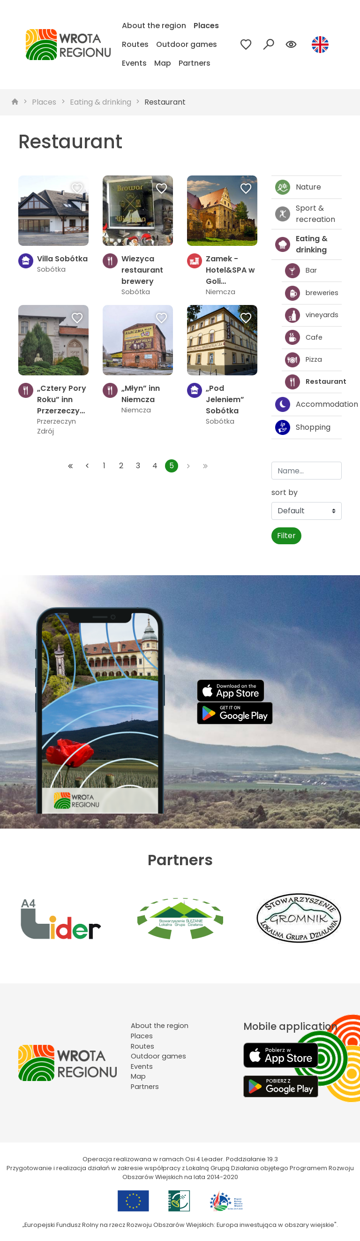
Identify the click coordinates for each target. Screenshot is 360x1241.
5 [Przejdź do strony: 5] (171, 465)
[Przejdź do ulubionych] (246, 44)
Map (162, 63)
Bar (301, 270)
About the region (154, 25)
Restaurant (165, 102)
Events (134, 63)
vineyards (311, 315)
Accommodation (308, 404)
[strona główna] (15, 102)
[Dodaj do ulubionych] (77, 189)
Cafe (303, 337)
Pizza (303, 359)
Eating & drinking (100, 102)
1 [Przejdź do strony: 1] (104, 465)
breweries (311, 293)
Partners (194, 63)
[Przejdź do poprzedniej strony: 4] (87, 465)
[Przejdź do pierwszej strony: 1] (70, 465)
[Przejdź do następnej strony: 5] (188, 465)
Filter (286, 535)
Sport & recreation (305, 214)
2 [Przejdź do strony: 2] (121, 465)
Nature (298, 187)
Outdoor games (186, 44)
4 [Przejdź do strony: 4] (155, 465)
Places (206, 25)
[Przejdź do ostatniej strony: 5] (205, 465)
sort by (284, 492)
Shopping (302, 427)
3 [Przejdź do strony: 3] (138, 465)
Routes (135, 44)
